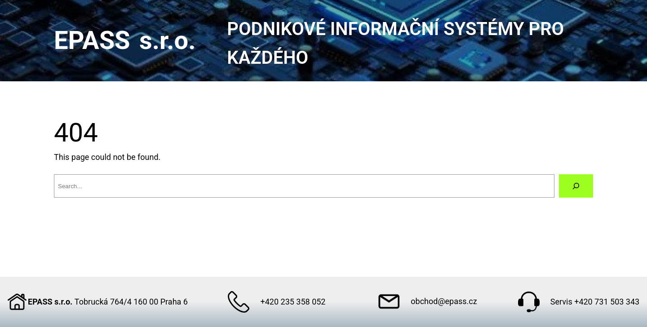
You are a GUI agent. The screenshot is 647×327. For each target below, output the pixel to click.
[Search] (576, 186)
